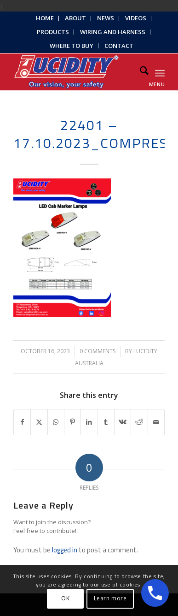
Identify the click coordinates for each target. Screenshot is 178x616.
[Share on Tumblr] (106, 422)
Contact (118, 45)
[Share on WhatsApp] (56, 422)
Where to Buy (71, 45)
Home (45, 18)
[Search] (140, 71)
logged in (64, 550)
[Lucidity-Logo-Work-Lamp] (73, 71)
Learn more (110, 598)
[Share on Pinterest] (72, 422)
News (105, 18)
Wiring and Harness (112, 32)
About (75, 18)
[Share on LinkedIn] (89, 422)
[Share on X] (39, 422)
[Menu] (160, 72)
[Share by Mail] (156, 422)
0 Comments (97, 351)
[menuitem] (45, 18)
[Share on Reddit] (139, 422)
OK (65, 598)
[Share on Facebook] (22, 422)
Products (53, 32)
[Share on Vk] (123, 422)
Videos (135, 18)
